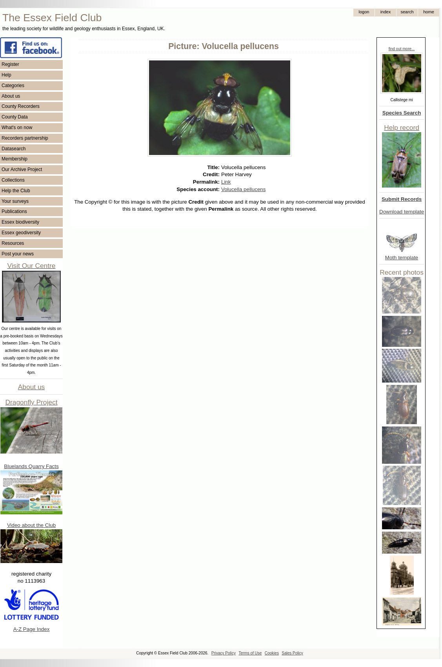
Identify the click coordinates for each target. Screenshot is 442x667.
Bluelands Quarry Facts (31, 466)
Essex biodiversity (20, 222)
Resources (13, 243)
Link (226, 182)
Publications (14, 211)
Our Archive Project (22, 169)
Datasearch (13, 148)
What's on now (17, 127)
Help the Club (16, 190)
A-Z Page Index (31, 629)
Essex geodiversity (21, 232)
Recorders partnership (25, 138)
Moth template (401, 258)
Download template (401, 212)
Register (10, 64)
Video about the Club (31, 525)
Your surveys (15, 201)
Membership (14, 159)
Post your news (18, 254)
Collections (13, 180)
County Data (15, 117)
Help (6, 75)
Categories (13, 85)
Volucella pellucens (243, 189)
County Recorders (21, 106)
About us (11, 96)
